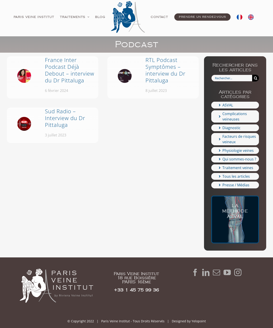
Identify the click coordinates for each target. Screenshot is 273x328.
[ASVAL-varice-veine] (235, 219)
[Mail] (216, 272)
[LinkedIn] (205, 272)
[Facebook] (195, 272)
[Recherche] (255, 78)
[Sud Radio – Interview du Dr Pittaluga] (52, 125)
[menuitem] (239, 17)
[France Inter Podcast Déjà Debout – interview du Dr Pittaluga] (52, 77)
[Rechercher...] (231, 78)
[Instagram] (237, 272)
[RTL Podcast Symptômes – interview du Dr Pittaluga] (153, 77)
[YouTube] (227, 272)
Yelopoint (199, 321)
